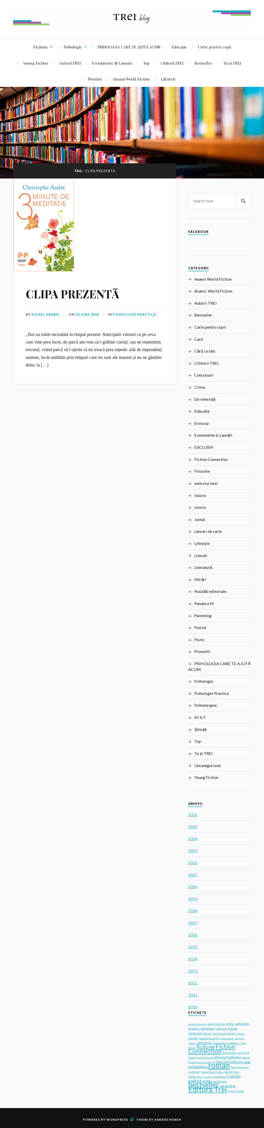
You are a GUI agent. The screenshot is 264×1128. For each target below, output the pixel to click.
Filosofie (202, 471)
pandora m (220, 1081)
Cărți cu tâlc (204, 351)
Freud (232, 1091)
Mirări (200, 579)
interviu (219, 1024)
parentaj (239, 1038)
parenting (227, 1086)
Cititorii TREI (172, 63)
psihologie (207, 1029)
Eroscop (201, 423)
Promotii (202, 651)
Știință (200, 729)
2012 (192, 982)
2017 (192, 922)
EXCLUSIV (203, 447)
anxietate (194, 1071)
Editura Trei (207, 1089)
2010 (192, 1006)
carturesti (195, 1033)
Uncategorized (207, 765)
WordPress (117, 1119)
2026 (192, 814)
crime (230, 1024)
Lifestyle (168, 79)
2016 (192, 934)
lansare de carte (197, 1024)
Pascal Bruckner (240, 1067)
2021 (192, 874)
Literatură (203, 567)
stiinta (207, 1033)
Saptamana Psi (209, 1038)
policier (193, 1038)
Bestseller (203, 63)
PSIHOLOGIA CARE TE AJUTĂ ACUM (129, 46)
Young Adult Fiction (212, 1071)
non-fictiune (204, 1057)
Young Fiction (35, 63)
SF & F (200, 717)
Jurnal (199, 519)
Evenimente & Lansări (112, 63)
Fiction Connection (211, 459)
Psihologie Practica (134, 314)
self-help (221, 1028)
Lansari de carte (208, 531)
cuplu (240, 1091)
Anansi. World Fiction (213, 290)
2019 (192, 898)
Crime (199, 387)
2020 (192, 886)
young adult (227, 1038)
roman (219, 1065)
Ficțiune (40, 46)
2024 (192, 838)
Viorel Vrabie (45, 314)
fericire (208, 1076)
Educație (179, 46)
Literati (200, 555)
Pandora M (204, 603)
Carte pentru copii (214, 46)
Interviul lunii (206, 483)
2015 (192, 946)
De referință (204, 399)
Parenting (202, 615)
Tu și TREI (232, 63)
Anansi (241, 1033)
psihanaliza (197, 1066)
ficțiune (205, 1046)
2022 (192, 862)
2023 (192, 850)
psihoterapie (240, 1062)
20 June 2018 (87, 314)
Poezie (200, 627)
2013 (192, 970)
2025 (192, 826)
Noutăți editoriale (210, 591)
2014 (192, 958)
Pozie (199, 639)
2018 (192, 910)
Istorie (200, 495)
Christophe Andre (224, 1033)
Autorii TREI (70, 63)
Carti (198, 339)
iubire (192, 1043)
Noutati (95, 79)
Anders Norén (167, 1119)
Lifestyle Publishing (227, 1057)
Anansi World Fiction (131, 79)
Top (146, 63)
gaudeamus (220, 1076)
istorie (232, 1029)
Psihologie (73, 46)
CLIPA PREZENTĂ (72, 293)
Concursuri (203, 375)
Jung (210, 1024)
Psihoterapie (205, 705)
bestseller (203, 1084)
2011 (192, 994)
